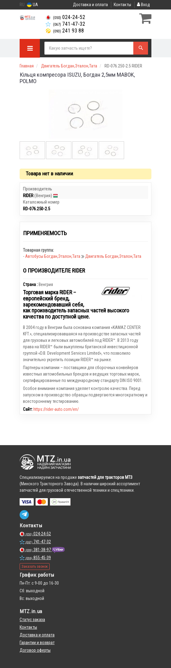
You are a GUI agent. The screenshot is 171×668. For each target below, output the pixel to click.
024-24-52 (65, 17)
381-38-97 (36, 549)
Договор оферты (35, 650)
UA (32, 4)
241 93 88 (65, 31)
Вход (143, 4)
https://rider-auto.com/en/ (56, 409)
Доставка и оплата (90, 4)
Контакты (122, 4)
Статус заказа (32, 619)
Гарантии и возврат (37, 642)
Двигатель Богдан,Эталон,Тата (113, 256)
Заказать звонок (34, 566)
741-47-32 (65, 24)
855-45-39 (35, 557)
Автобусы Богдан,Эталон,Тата (53, 256)
